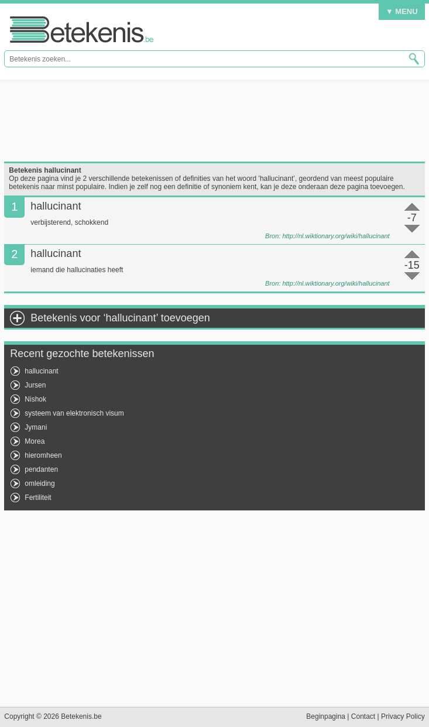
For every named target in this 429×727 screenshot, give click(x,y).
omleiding (39, 483)
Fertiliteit (38, 497)
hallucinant (41, 371)
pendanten (41, 469)
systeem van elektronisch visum (74, 413)
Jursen (35, 385)
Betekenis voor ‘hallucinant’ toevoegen (120, 318)
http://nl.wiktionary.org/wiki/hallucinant (335, 235)
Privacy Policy (403, 716)
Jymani (36, 427)
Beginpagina (325, 716)
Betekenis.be (81, 29)
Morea (34, 441)
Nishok (35, 399)
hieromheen (43, 455)
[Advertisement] (214, 120)
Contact (363, 716)
